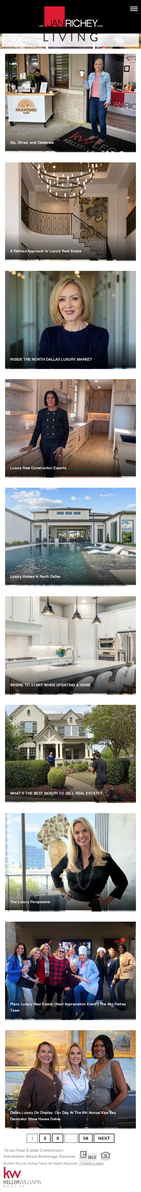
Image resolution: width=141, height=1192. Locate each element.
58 (85, 1138)
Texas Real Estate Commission (33, 1150)
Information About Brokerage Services (40, 1156)
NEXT (104, 1138)
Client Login (92, 1163)
